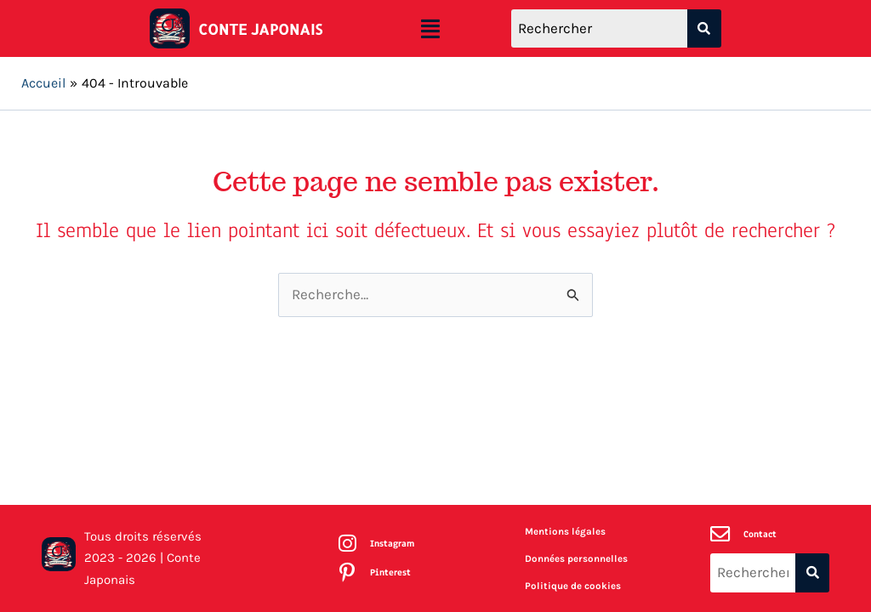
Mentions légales (565, 531)
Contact (760, 534)
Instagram (393, 543)
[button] (430, 29)
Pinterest (391, 573)
